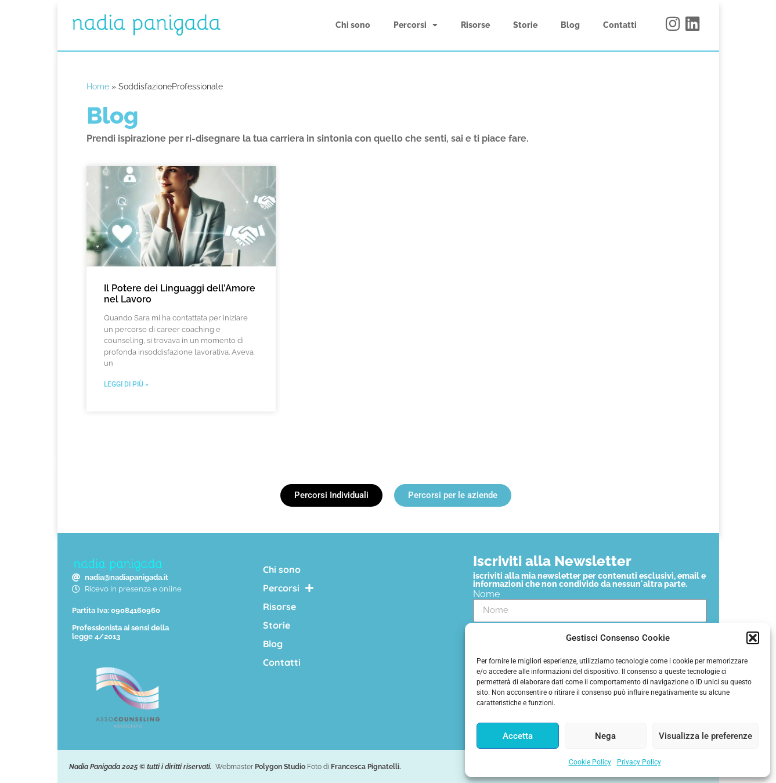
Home (97, 86)
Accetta (518, 736)
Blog (570, 25)
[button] (753, 638)
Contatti (620, 25)
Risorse (475, 25)
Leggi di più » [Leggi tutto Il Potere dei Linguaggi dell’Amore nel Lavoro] (126, 384)
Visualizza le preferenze (705, 736)
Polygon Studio (280, 767)
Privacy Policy (639, 762)
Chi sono (352, 25)
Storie (525, 25)
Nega (605, 736)
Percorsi (416, 25)
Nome (486, 594)
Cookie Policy (590, 762)
